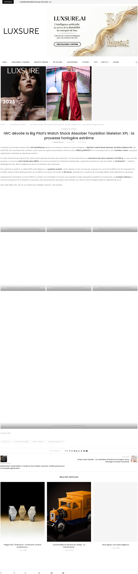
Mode (4, 62)
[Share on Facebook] (69, 451)
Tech (95, 62)
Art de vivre (57, 62)
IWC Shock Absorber (22, 442)
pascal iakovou (58, 142)
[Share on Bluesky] (84, 451)
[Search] (136, 62)
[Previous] (16, 2)
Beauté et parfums (41, 62)
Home (2, 124)
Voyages (85, 62)
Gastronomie (72, 62)
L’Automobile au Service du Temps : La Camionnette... (69, 546)
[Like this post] (67, 451)
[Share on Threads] (81, 451)
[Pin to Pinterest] (74, 451)
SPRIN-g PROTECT (38, 442)
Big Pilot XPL (6, 442)
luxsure (115, 62)
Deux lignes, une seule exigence (115, 545)
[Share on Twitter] (72, 451)
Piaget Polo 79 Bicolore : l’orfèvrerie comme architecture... (22, 546)
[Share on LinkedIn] (76, 451)
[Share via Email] (87, 451)
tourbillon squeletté (55, 442)
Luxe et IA (104, 62)
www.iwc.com (5, 433)
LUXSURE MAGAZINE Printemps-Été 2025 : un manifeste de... (41, 2)
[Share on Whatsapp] (79, 451)
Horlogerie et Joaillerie (20, 62)
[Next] (18, 2)
